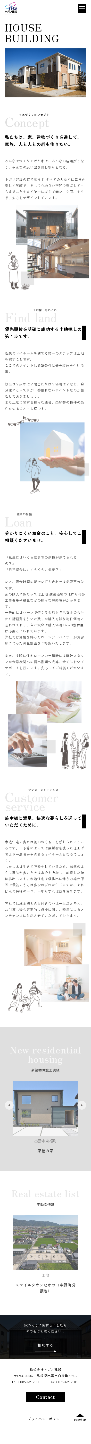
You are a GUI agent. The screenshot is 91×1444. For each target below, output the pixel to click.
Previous (9, 1114)
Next (81, 1114)
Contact (45, 1396)
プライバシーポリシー (45, 1418)
